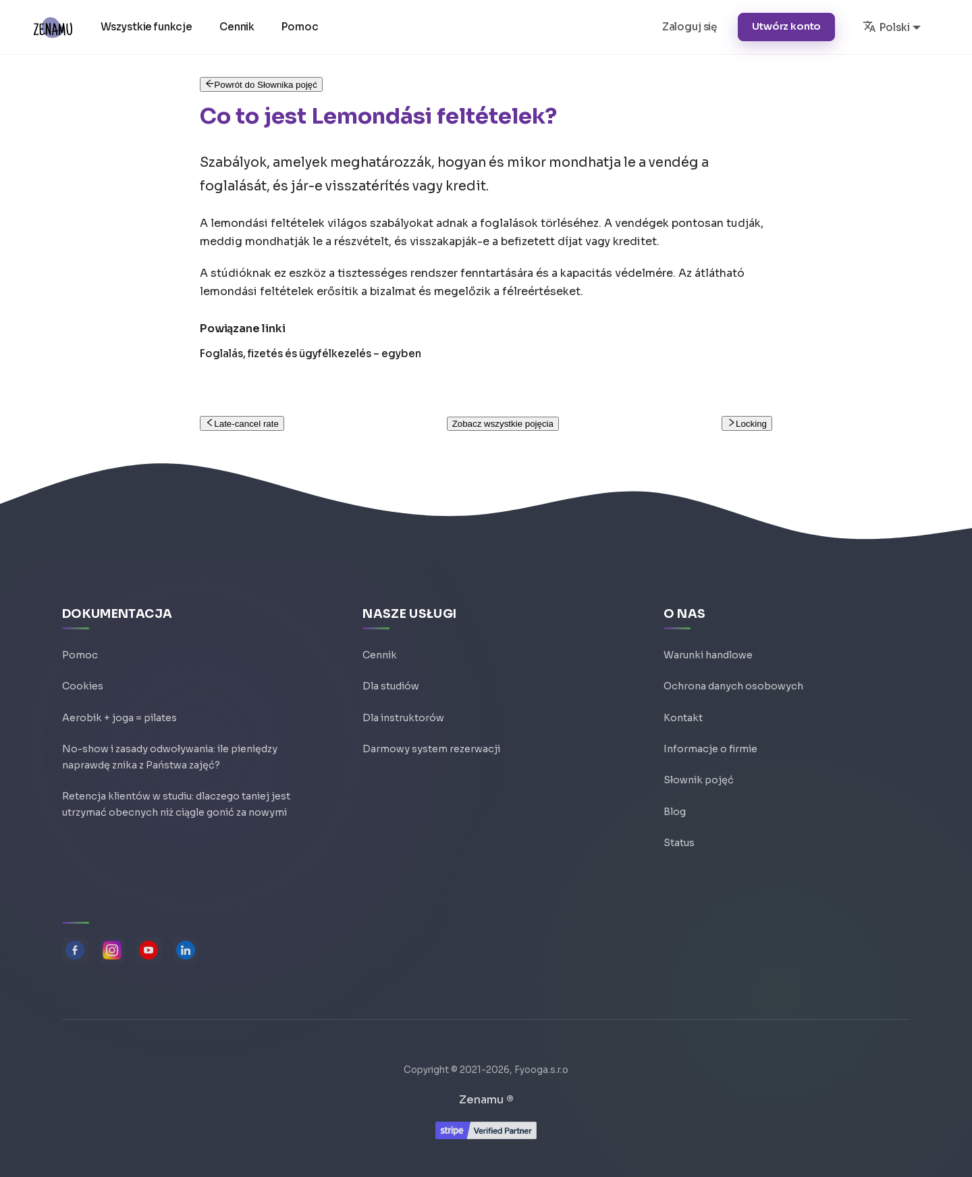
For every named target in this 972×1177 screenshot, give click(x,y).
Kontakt (683, 711)
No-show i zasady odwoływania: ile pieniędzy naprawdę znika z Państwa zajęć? (169, 753)
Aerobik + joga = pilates (119, 711)
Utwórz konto (786, 26)
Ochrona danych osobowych (733, 679)
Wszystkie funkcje (148, 26)
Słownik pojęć (699, 776)
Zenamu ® (486, 1100)
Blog (675, 808)
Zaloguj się (689, 26)
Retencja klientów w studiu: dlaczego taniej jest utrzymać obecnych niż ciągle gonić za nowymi (176, 805)
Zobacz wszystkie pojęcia (503, 424)
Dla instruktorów (403, 711)
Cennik (239, 26)
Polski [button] (886, 26)
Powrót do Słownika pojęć (261, 85)
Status (679, 841)
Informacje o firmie (710, 743)
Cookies (82, 679)
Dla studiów (390, 679)
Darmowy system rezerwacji (431, 743)
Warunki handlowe (708, 646)
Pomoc (302, 26)
